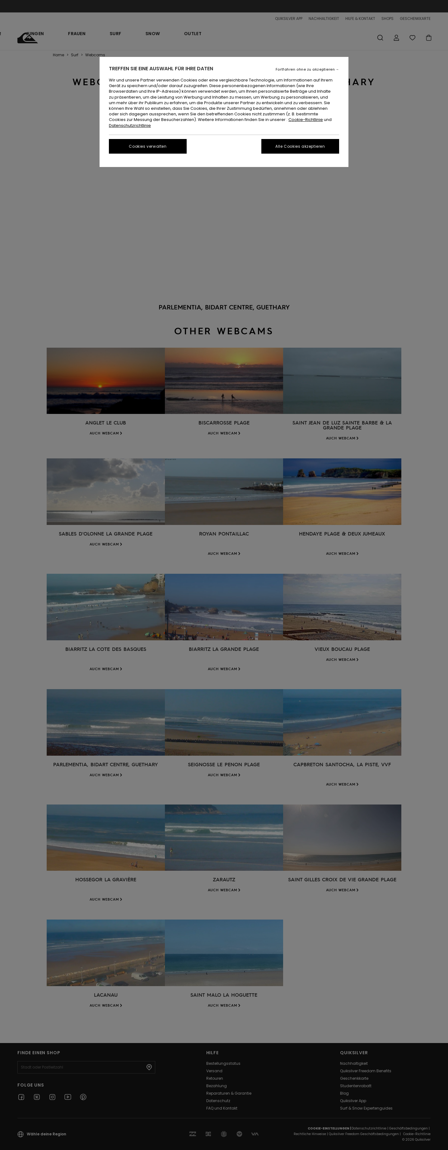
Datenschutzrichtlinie (130, 125)
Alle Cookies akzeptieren (300, 146)
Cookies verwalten (147, 146)
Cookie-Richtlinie (305, 120)
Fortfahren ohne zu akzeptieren (305, 69)
